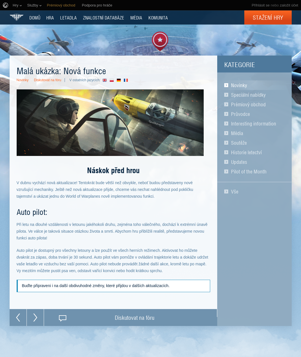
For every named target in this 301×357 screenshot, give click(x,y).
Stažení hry (268, 17)
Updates (239, 162)
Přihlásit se (261, 5)
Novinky (239, 85)
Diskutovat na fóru (47, 80)
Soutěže (239, 143)
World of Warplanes (17, 17)
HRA (50, 17)
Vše (234, 191)
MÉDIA (136, 17)
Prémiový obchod (248, 104)
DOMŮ (34, 17)
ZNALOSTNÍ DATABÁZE (103, 17)
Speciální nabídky (248, 95)
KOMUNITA (158, 17)
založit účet (289, 5)
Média (237, 133)
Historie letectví (246, 152)
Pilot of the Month (249, 171)
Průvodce (240, 114)
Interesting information (253, 123)
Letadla (68, 17)
